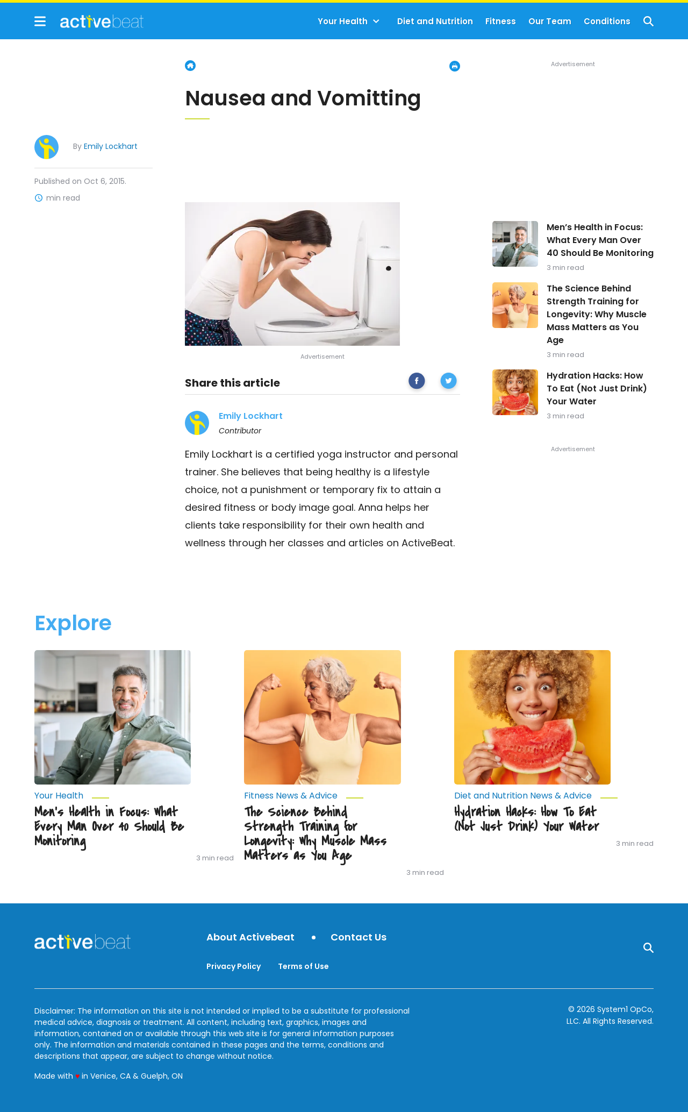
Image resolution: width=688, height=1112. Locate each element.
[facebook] (416, 382)
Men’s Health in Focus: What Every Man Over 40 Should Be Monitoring (600, 240)
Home (190, 65)
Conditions (607, 21)
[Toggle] (376, 21)
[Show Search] (648, 21)
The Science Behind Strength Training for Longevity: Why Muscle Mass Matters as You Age (597, 314)
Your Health (343, 21)
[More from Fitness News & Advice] (322, 796)
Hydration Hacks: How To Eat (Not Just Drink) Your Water (597, 388)
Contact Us (358, 937)
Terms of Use (303, 966)
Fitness (500, 21)
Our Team (549, 21)
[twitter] (448, 382)
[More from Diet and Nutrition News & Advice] (532, 796)
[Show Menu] (40, 21)
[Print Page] (454, 66)
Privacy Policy (233, 966)
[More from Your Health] (112, 796)
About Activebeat (250, 937)
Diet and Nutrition (435, 21)
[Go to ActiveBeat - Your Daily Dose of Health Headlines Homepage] (89, 21)
